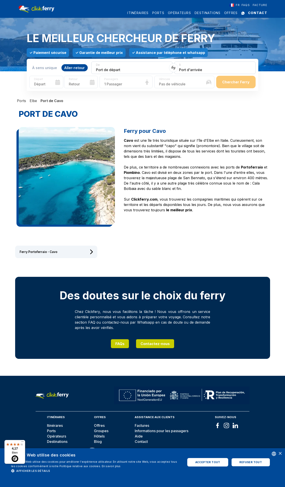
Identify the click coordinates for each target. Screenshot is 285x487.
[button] (96, 471)
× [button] (280, 453)
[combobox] (234, 5)
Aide (139, 436)
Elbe (33, 101)
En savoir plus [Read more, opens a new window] (111, 466)
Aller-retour (74, 68)
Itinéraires (138, 13)
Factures (142, 425)
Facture (260, 5)
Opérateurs (179, 13)
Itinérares (55, 425)
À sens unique (44, 68)
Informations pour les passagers (161, 431)
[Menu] (22, 442)
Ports (158, 13)
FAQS (246, 5)
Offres (231, 13)
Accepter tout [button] (207, 462)
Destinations (208, 13)
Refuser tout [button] (250, 462)
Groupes (101, 431)
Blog (98, 441)
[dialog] (142, 467)
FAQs (119, 343)
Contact (257, 13)
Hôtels (99, 436)
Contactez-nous (155, 343)
